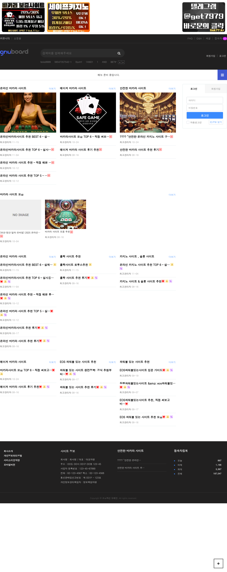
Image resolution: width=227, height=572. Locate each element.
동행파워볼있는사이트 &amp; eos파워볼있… (147, 383)
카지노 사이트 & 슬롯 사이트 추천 (140, 281)
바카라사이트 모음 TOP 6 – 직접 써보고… (26, 370)
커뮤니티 (5, 38)
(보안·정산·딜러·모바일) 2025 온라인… (20, 232)
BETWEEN (116, 61)
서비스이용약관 (12, 460)
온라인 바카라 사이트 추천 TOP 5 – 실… (25, 311)
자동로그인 (194, 122)
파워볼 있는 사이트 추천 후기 (78, 387)
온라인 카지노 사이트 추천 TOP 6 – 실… (145, 264)
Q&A (199, 38)
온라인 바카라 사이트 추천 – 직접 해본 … (25, 162)
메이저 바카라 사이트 (73, 88)
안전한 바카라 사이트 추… (131, 467)
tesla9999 (45, 61)
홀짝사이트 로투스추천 (74, 264)
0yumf (78, 61)
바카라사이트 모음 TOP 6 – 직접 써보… (84, 137)
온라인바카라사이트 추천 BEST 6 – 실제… (26, 264)
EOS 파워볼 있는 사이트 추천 (78, 362)
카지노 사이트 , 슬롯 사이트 (137, 256)
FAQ (190, 38)
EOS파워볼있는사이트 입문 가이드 (141, 370)
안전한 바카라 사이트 (133, 88)
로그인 (222, 55)
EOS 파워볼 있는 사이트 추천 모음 (141, 417)
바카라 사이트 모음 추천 (57, 231)
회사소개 (8, 451)
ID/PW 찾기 (216, 122)
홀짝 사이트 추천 (70, 256)
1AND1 (89, 61)
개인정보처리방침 (13, 455)
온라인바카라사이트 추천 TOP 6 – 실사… (25, 149)
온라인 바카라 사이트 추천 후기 (19, 341)
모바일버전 (9, 464)
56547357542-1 (63, 61)
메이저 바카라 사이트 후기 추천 (79, 149)
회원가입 (210, 55)
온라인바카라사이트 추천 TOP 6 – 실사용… (27, 278)
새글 (208, 38)
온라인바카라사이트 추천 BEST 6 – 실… (25, 137)
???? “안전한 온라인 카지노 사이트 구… (145, 137)
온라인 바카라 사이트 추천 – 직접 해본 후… (27, 294)
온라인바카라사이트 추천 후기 (18, 328)
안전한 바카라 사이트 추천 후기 (139, 149)
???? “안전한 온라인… (129, 460)
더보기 (52, 88)
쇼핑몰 (17, 38)
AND (104, 61)
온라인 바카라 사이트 (13, 88)
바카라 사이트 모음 (12, 194)
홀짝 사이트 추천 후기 (73, 278)
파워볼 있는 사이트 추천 (134, 362)
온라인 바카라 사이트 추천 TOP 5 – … (23, 175)
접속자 (221, 38)
